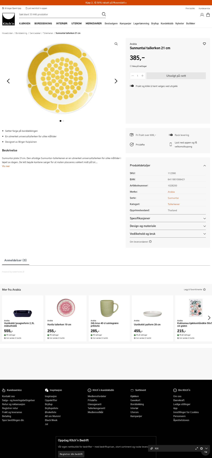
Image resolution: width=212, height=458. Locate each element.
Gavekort (135, 400)
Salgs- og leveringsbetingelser (18, 400)
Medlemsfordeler (97, 396)
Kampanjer (125, 23)
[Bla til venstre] (8, 81)
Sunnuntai (173, 198)
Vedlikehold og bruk (142, 234)
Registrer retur (10, 408)
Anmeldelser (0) (15, 260)
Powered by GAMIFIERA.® (13, 271)
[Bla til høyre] (115, 81)
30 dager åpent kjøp (11, 8)
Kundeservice (204, 8)
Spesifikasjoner (140, 218)
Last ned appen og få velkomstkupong (186, 144)
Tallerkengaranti (96, 408)
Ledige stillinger (181, 404)
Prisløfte (140, 144)
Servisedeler (35, 33)
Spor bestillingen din (13, 420)
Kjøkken (134, 396)
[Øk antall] (142, 76)
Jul (46, 424)
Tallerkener (48, 33)
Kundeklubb (167, 23)
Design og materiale (143, 226)
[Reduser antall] (132, 76)
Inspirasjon (51, 396)
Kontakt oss (8, 396)
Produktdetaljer (140, 165)
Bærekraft (178, 400)
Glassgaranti (94, 404)
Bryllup (155, 23)
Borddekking (21, 33)
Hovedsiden (7, 33)
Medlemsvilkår (95, 412)
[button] (204, 43)
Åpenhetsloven (181, 420)
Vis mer (6, 166)
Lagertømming (141, 23)
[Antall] (137, 76)
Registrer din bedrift (71, 454)
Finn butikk (190, 8)
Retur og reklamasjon (13, 404)
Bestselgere (111, 23)
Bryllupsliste (51, 408)
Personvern (179, 416)
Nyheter (179, 23)
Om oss (177, 396)
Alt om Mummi (53, 416)
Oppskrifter (51, 400)
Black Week (51, 420)
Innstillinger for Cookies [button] (186, 412)
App (175, 408)
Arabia (133, 44)
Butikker (190, 23)
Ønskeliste (50, 412)
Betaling (6, 416)
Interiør (134, 408)
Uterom (134, 412)
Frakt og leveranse (12, 412)
